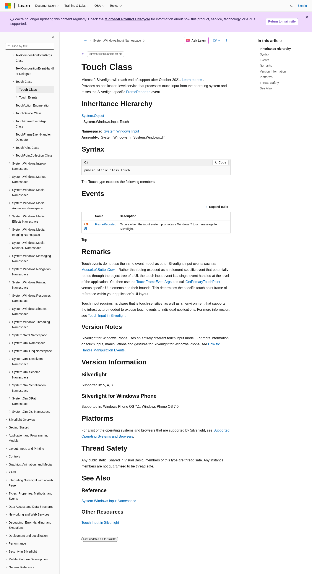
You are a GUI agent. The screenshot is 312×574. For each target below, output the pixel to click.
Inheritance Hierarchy (275, 48)
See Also (266, 88)
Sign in (302, 5)
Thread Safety (269, 82)
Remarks (266, 65)
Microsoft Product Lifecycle (127, 19)
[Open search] (291, 6)
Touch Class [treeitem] (28, 77)
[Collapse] (53, 37)
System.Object (92, 116)
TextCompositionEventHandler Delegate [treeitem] (35, 59)
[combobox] (29, 46)
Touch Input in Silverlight (106, 315)
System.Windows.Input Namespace (117, 40)
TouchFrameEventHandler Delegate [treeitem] (33, 125)
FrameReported (138, 92)
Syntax (264, 54)
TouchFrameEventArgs (154, 282)
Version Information (273, 71)
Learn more (191, 80)
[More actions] (227, 40)
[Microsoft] (8, 6)
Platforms (266, 77)
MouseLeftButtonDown (99, 270)
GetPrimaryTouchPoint (202, 282)
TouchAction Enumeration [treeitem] (33, 93)
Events (264, 60)
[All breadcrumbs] (85, 40)
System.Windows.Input (121, 131)
